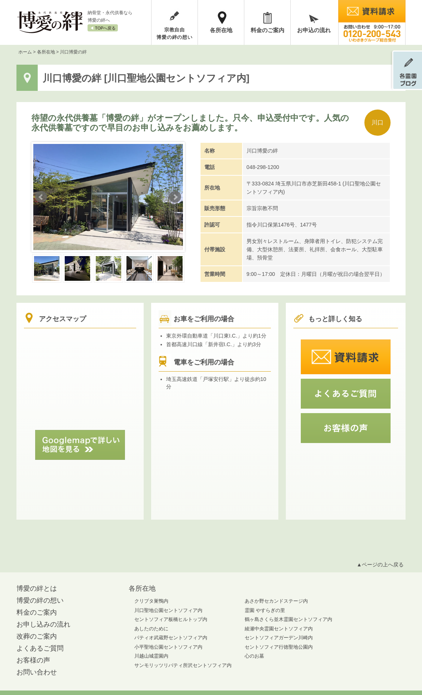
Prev (41, 197)
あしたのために (151, 628)
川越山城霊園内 (151, 656)
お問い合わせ (36, 672)
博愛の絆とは (36, 588)
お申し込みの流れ (43, 624)
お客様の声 (33, 660)
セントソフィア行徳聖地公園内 (279, 647)
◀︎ (103, 28)
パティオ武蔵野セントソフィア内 (170, 637)
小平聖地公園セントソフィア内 (168, 647)
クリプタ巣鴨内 (151, 601)
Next (175, 197)
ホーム (25, 52)
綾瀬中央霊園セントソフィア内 (279, 628)
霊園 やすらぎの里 (265, 610)
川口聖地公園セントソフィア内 (168, 610)
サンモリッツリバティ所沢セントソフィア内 (183, 665)
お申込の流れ (314, 30)
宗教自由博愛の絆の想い (174, 33)
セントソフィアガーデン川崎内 (279, 637)
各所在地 (221, 30)
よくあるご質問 (40, 648)
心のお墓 (254, 656)
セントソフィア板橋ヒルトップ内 (170, 619)
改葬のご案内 (36, 636)
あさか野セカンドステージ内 (276, 601)
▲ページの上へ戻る (380, 565)
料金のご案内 (267, 30)
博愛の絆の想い (40, 600)
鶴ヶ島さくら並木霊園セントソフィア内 (288, 619)
